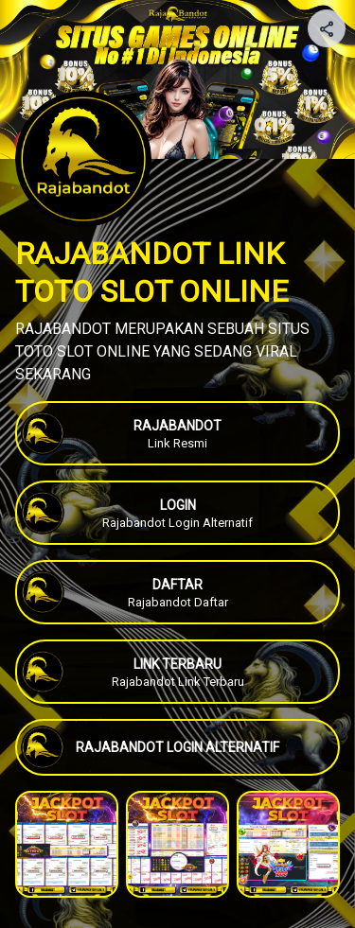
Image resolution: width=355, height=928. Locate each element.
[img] (327, 34)
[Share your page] (327, 28)
